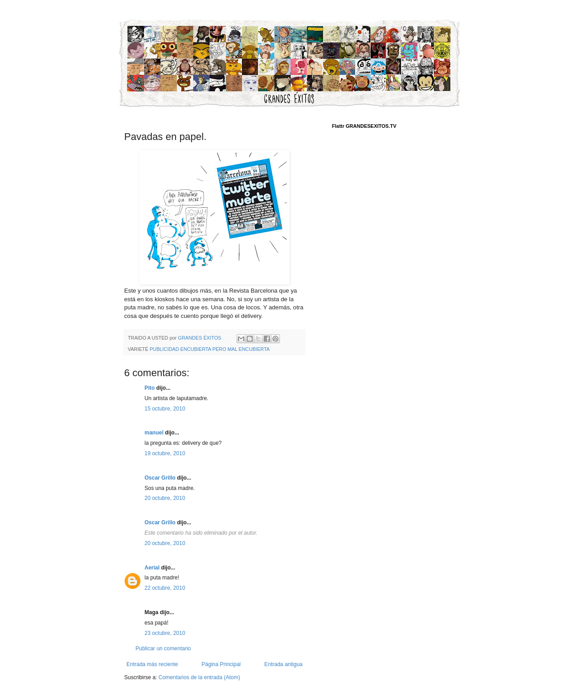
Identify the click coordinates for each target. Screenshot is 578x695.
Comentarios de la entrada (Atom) (199, 677)
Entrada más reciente (152, 664)
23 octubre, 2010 (164, 633)
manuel (153, 432)
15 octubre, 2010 (164, 409)
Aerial (151, 567)
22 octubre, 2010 (164, 588)
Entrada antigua (283, 664)
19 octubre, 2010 (164, 453)
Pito (149, 388)
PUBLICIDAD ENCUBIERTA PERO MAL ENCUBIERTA (209, 349)
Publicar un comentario (163, 648)
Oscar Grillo (160, 478)
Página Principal (221, 664)
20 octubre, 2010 (164, 498)
